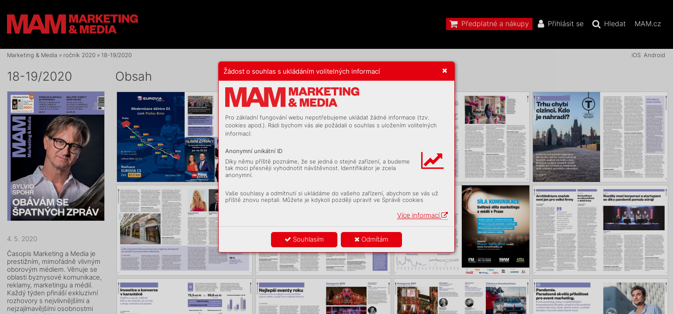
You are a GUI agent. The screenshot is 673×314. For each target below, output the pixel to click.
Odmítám (371, 239)
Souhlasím (304, 239)
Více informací (422, 215)
